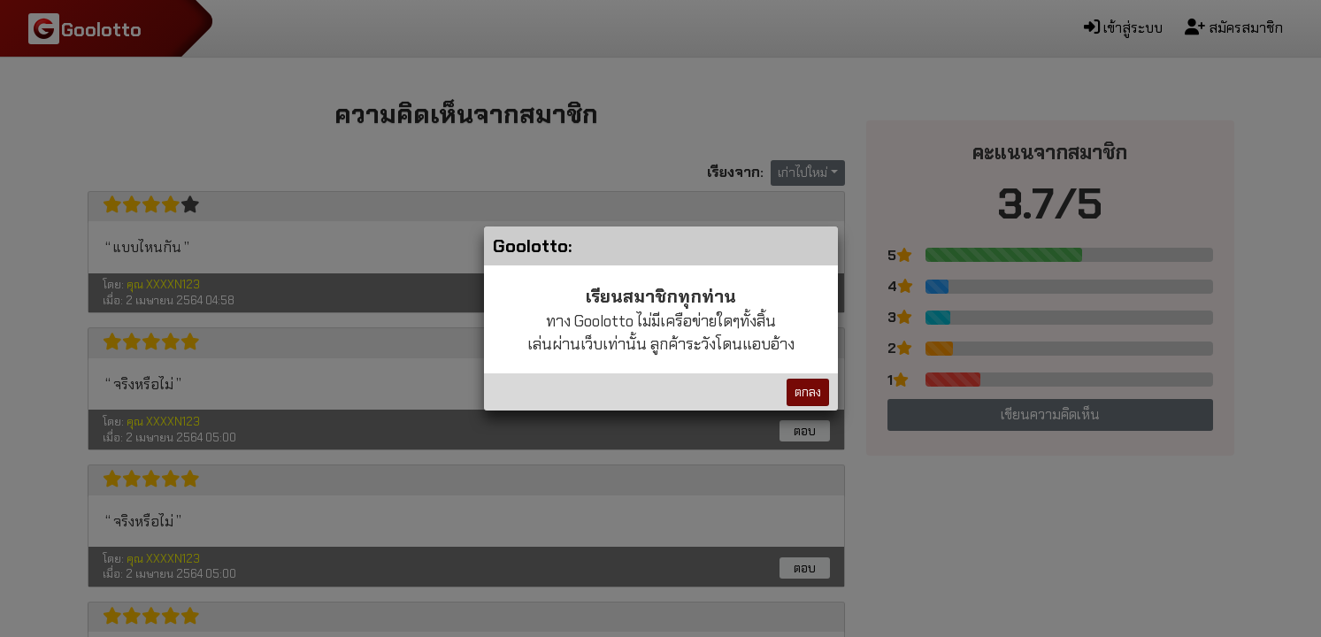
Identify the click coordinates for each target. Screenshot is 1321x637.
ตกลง (808, 392)
